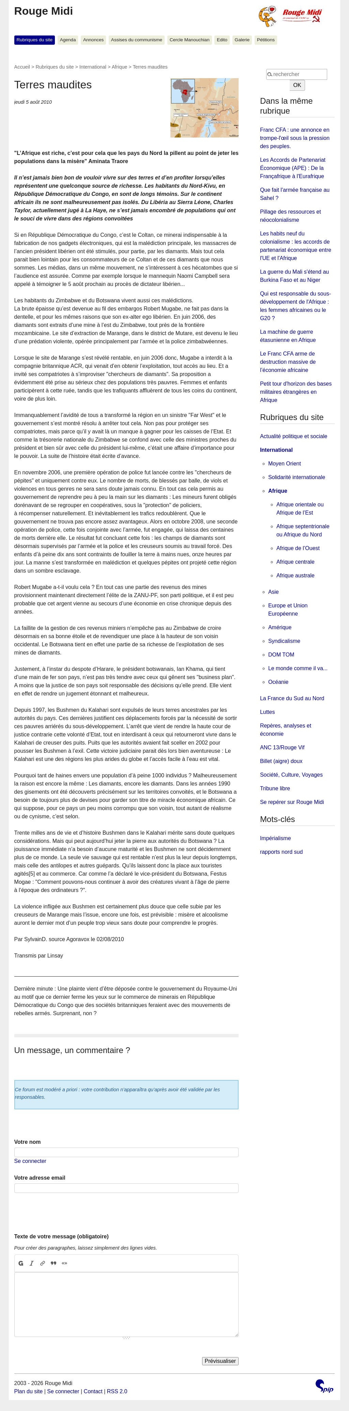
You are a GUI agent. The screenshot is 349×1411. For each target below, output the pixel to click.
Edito (222, 39)
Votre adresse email (39, 1178)
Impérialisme (275, 838)
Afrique (119, 67)
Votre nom (27, 1142)
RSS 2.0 (117, 1391)
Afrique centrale (295, 562)
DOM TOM (281, 655)
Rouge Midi (43, 11)
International (92, 67)
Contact (93, 1391)
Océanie (278, 682)
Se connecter (30, 1161)
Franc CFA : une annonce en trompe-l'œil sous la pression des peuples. (295, 138)
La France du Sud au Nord (292, 698)
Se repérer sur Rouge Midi (292, 802)
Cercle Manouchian (190, 39)
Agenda (68, 39)
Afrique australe (295, 575)
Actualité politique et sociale (293, 436)
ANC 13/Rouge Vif (282, 747)
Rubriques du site (34, 39)
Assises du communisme (136, 39)
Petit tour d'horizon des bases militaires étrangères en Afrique (296, 392)
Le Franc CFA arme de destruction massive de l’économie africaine (288, 362)
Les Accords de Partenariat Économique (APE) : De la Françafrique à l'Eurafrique (292, 168)
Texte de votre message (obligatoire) (61, 1236)
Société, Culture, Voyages (291, 775)
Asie (273, 592)
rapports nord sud (281, 852)
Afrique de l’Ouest (298, 548)
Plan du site (28, 1391)
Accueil (22, 67)
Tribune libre (275, 788)
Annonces (93, 39)
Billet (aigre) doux (281, 761)
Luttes (267, 712)
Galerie (242, 39)
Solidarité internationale (296, 477)
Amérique (279, 627)
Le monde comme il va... (298, 668)
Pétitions (266, 39)
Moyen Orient (284, 463)
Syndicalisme (284, 641)
